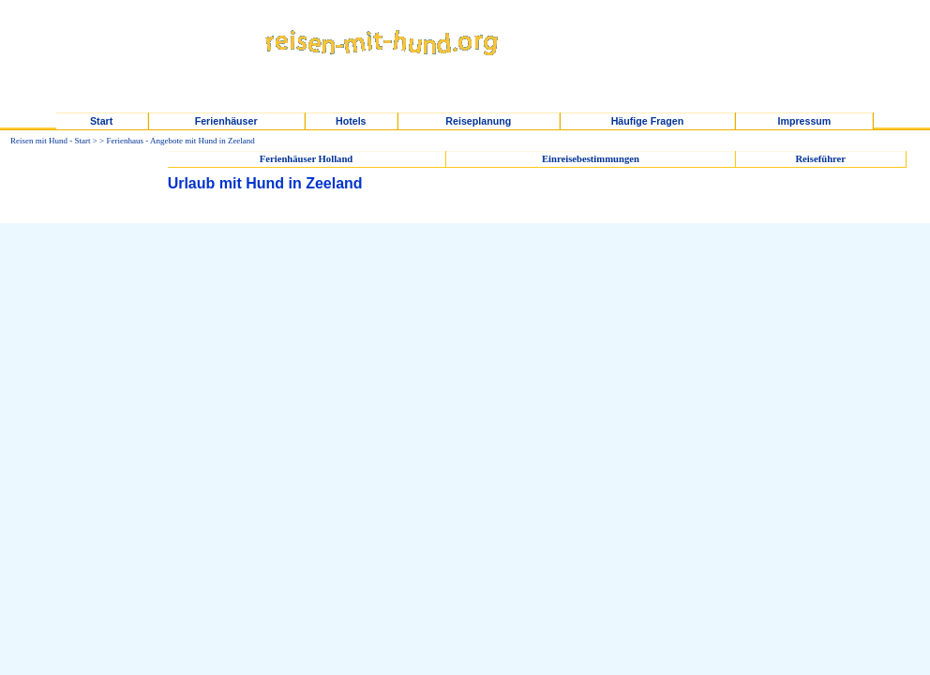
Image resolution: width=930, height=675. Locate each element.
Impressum (804, 121)
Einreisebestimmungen (590, 159)
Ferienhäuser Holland (306, 159)
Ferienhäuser (226, 121)
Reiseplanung (478, 121)
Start (101, 121)
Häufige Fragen (647, 121)
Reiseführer (820, 159)
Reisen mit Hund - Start (50, 140)
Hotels (351, 121)
